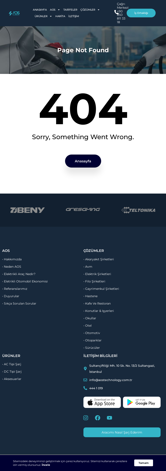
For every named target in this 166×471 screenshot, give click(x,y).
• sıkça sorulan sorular (19, 303)
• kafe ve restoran (97, 303)
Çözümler (90, 10)
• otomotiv (91, 333)
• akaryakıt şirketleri (98, 259)
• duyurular (10, 296)
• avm (87, 267)
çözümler (93, 251)
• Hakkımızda (12, 259)
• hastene (90, 296)
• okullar (89, 318)
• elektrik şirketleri (97, 274)
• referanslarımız (14, 289)
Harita (60, 16)
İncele (46, 464)
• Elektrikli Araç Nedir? (18, 274)
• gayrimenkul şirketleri (101, 289)
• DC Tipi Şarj (12, 371)
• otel (87, 326)
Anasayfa (40, 9)
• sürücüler (91, 348)
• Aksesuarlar (11, 379)
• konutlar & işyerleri (98, 311)
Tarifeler (70, 9)
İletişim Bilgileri (100, 356)
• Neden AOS (11, 267)
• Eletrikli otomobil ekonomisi (25, 281)
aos (6, 251)
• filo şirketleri (94, 281)
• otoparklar (92, 340)
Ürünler (43, 16)
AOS (55, 10)
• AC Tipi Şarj (11, 364)
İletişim (73, 16)
